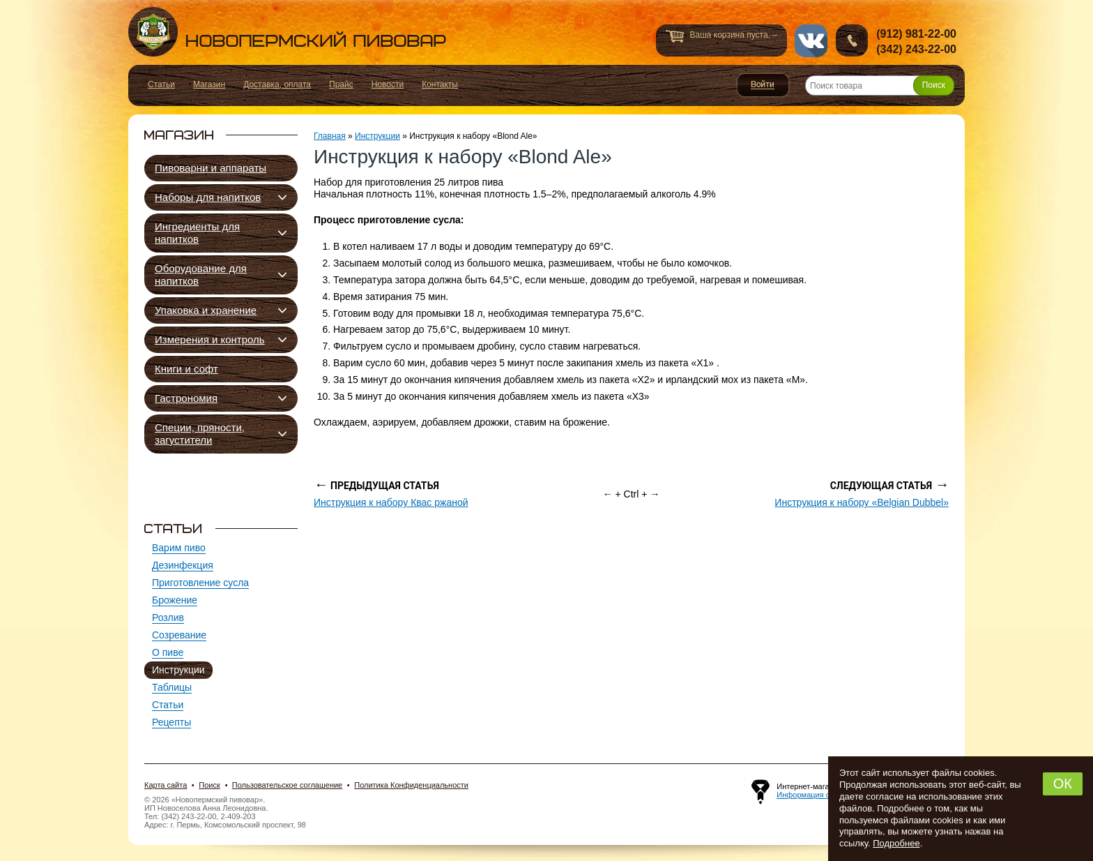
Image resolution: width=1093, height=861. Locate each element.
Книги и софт (186, 369)
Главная (330, 136)
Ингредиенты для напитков (197, 232)
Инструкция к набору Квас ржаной (391, 502)
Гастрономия (186, 398)
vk (811, 40)
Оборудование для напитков (201, 274)
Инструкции (377, 136)
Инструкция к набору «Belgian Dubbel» (861, 502)
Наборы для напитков (208, 197)
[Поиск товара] (879, 85)
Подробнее (896, 843)
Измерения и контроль (210, 339)
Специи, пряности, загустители (200, 433)
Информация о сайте (814, 795)
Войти (762, 85)
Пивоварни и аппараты (210, 168)
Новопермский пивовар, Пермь (287, 32)
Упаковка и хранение (206, 310)
